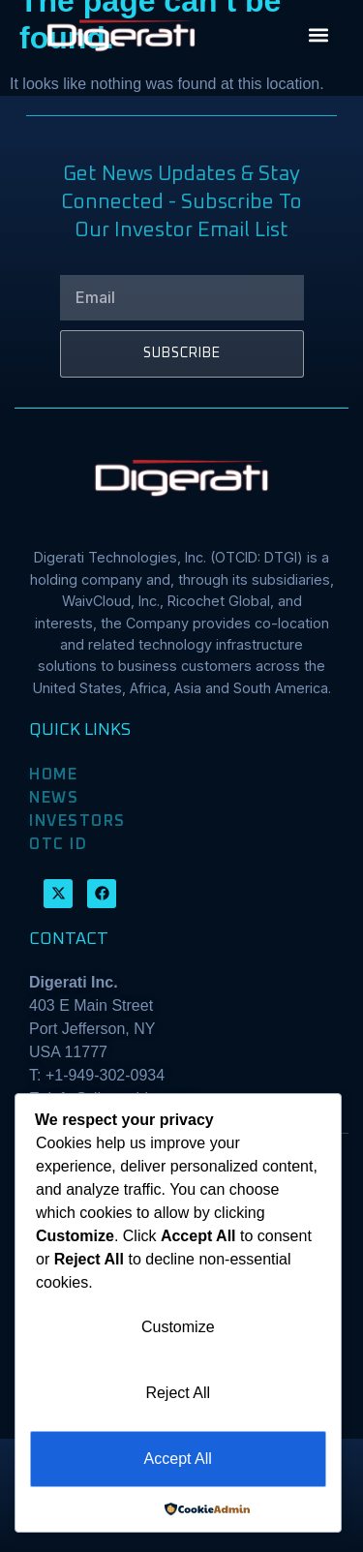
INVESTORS (77, 821)
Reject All (177, 1393)
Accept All (178, 1458)
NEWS (53, 798)
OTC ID (58, 844)
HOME (53, 774)
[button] (318, 35)
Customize (178, 1327)
